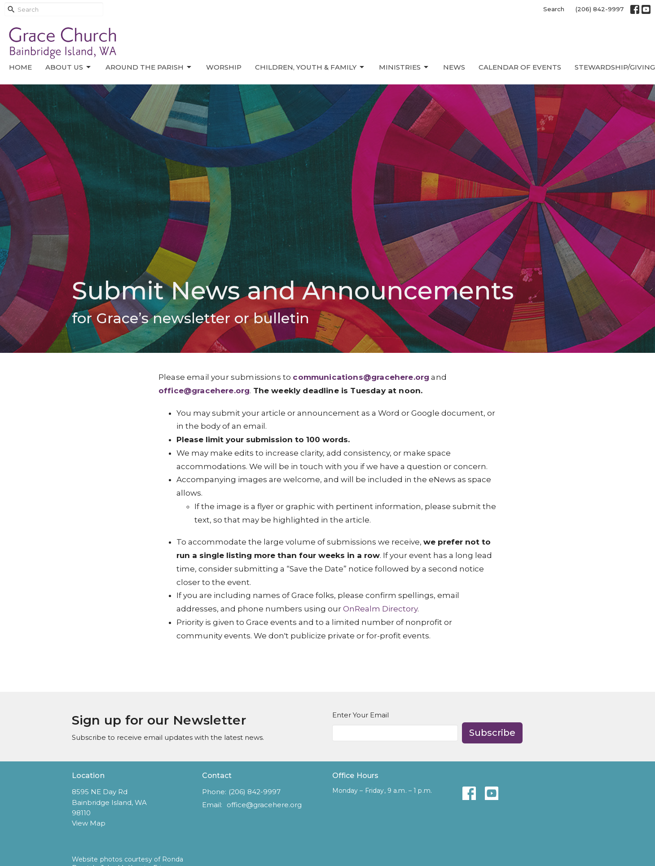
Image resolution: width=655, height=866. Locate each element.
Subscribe (492, 732)
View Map (89, 823)
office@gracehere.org (264, 804)
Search (553, 9)
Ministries (404, 67)
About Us (68, 67)
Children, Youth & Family (310, 67)
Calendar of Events (520, 67)
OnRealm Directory (380, 608)
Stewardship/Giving (615, 67)
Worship (224, 67)
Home (20, 67)
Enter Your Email (360, 715)
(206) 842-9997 (600, 9)
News (454, 67)
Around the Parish (149, 67)
